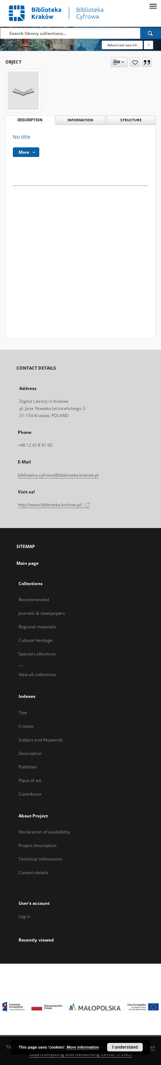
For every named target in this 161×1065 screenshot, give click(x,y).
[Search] (150, 33)
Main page (27, 563)
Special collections (37, 654)
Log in (25, 916)
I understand (125, 1047)
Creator (26, 726)
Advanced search (122, 44)
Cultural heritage (36, 640)
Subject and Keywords (41, 740)
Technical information (41, 859)
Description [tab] (29, 120)
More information (83, 1047)
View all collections (37, 674)
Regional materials (37, 627)
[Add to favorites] (135, 62)
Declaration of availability (44, 832)
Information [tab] (80, 120)
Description (30, 753)
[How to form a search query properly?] (148, 45)
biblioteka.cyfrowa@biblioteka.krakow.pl (58, 475)
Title (23, 713)
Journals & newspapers (42, 613)
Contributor (30, 794)
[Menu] (152, 5)
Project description (37, 845)
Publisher (28, 767)
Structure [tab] (131, 120)
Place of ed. (30, 780)
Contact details (34, 872)
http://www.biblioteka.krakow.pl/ (54, 505)
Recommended (34, 600)
